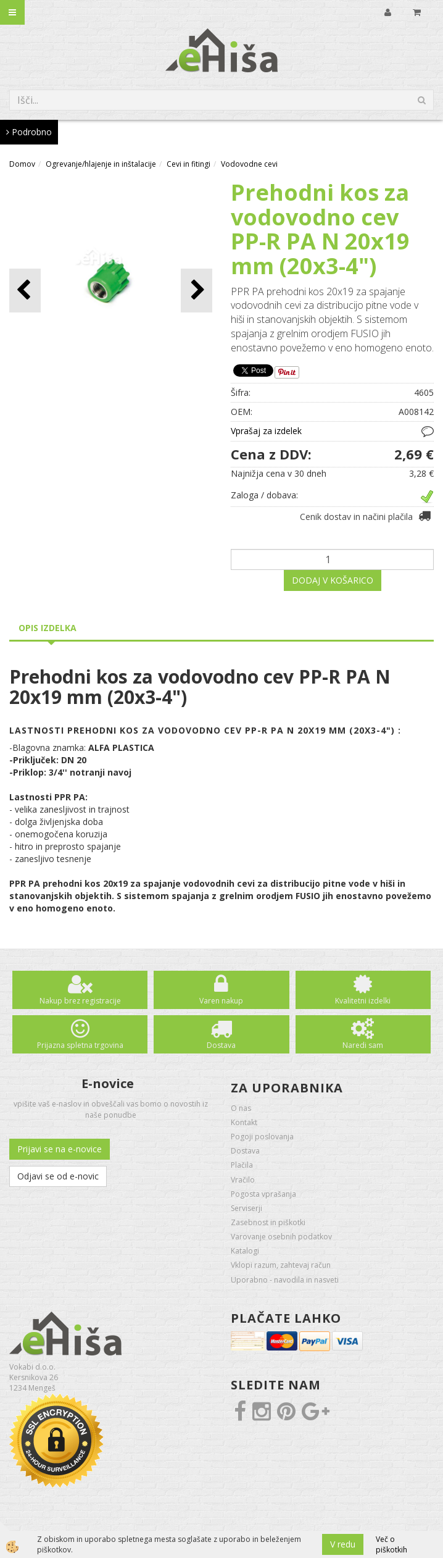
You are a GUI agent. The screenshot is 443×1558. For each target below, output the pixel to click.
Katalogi (245, 1251)
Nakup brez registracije (80, 1000)
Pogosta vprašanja (263, 1194)
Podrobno (29, 132)
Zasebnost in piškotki (268, 1222)
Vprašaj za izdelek (266, 431)
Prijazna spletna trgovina (80, 1045)
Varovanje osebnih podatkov (281, 1236)
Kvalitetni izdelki (363, 1000)
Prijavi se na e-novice (59, 1149)
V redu (342, 1544)
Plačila (242, 1165)
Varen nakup (221, 1000)
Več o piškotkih (391, 1544)
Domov (22, 164)
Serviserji (246, 1208)
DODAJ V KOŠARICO (332, 580)
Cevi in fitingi (188, 164)
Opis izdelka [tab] (48, 628)
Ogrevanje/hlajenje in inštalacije (101, 164)
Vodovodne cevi (249, 164)
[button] (196, 290)
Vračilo (243, 1180)
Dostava (221, 1045)
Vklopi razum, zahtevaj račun (281, 1265)
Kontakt (244, 1122)
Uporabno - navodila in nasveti (285, 1280)
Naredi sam (362, 1045)
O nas (241, 1108)
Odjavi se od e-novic (58, 1176)
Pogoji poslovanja (262, 1136)
